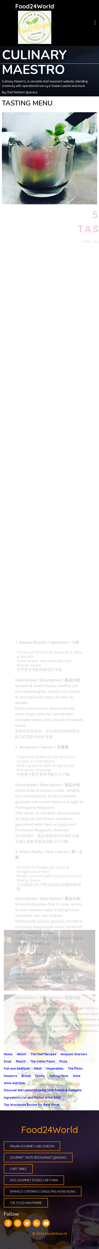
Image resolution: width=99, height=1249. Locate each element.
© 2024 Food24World (49, 1233)
